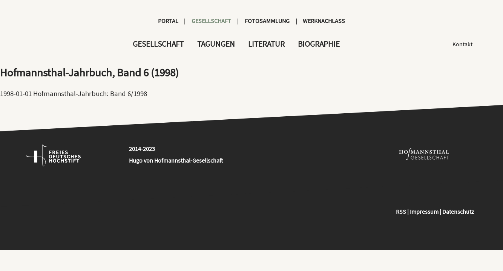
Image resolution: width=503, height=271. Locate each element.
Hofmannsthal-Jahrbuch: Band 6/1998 (90, 93)
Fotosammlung (267, 20)
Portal (168, 20)
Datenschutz (458, 211)
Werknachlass (324, 20)
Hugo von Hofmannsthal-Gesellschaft (176, 160)
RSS (401, 211)
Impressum (424, 211)
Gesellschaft (211, 20)
